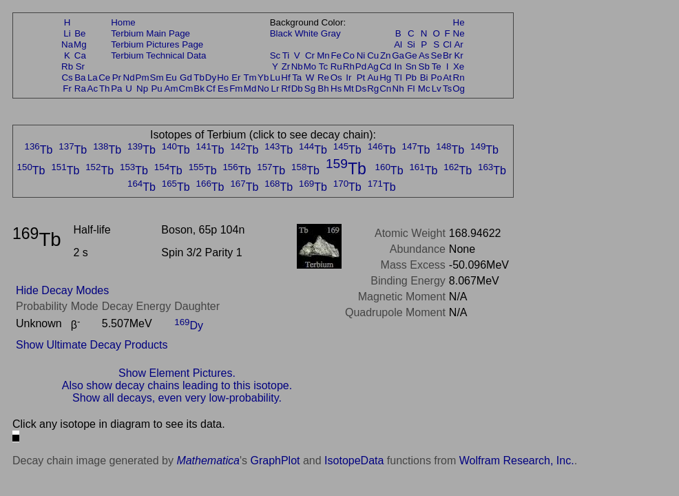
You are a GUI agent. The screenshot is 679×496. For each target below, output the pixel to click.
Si (411, 44)
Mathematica (208, 460)
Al (398, 44)
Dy (210, 77)
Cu (373, 55)
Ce (104, 77)
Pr (116, 77)
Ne (459, 33)
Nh (398, 88)
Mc (424, 88)
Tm (249, 77)
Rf (285, 88)
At (447, 77)
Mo (310, 66)
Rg (373, 88)
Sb (424, 66)
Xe (458, 66)
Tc (323, 66)
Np (142, 88)
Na (67, 44)
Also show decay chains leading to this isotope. (177, 385)
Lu (275, 77)
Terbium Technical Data (158, 55)
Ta (297, 77)
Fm (235, 88)
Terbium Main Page (150, 33)
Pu (156, 88)
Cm (186, 88)
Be (79, 33)
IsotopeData (354, 460)
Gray (331, 33)
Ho (223, 77)
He (459, 22)
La (92, 77)
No (263, 88)
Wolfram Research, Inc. (516, 460)
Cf (210, 88)
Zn (385, 55)
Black (281, 33)
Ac (92, 88)
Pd (360, 66)
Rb (67, 66)
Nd (129, 77)
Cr (310, 55)
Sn (411, 66)
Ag (372, 66)
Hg (385, 77)
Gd (186, 77)
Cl (447, 44)
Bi (424, 77)
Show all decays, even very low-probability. (177, 398)
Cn (385, 88)
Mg (80, 44)
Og (458, 88)
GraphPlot (275, 460)
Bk (199, 88)
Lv (436, 88)
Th (104, 88)
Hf (285, 77)
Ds (360, 88)
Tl (398, 77)
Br (447, 55)
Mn (323, 55)
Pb (411, 77)
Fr (67, 88)
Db (297, 88)
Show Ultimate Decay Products (92, 345)
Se (436, 55)
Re (323, 77)
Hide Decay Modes (62, 290)
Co (349, 55)
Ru (336, 66)
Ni (361, 55)
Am (171, 88)
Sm (157, 77)
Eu (170, 77)
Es (223, 88)
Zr (286, 66)
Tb (199, 77)
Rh (349, 66)
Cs (66, 77)
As (424, 55)
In (398, 66)
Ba (79, 77)
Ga (398, 55)
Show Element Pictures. (177, 373)
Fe (336, 55)
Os (336, 77)
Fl (411, 88)
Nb (297, 66)
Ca (80, 55)
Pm (142, 77)
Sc (275, 55)
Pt (361, 77)
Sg (309, 88)
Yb (263, 77)
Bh (322, 88)
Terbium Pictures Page (157, 44)
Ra (80, 88)
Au (372, 77)
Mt (349, 88)
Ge (411, 55)
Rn (459, 77)
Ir (348, 77)
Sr (80, 66)
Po (436, 77)
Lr (275, 88)
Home (123, 22)
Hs (336, 88)
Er (235, 77)
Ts (447, 88)
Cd (385, 66)
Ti (286, 55)
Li (66, 33)
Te (436, 66)
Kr (458, 55)
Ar (458, 44)
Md (250, 88)
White (306, 33)
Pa (116, 88)
